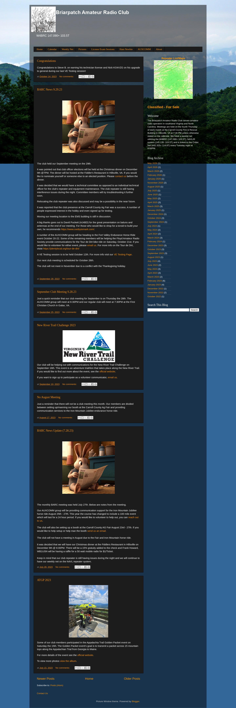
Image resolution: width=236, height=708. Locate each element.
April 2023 (152, 273)
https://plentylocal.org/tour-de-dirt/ (61, 248)
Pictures (82, 49)
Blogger (135, 701)
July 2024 (152, 226)
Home (40, 49)
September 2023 (156, 253)
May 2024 (152, 230)
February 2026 (155, 175)
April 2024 (152, 234)
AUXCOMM (144, 49)
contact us (120, 176)
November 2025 (155, 183)
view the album (68, 661)
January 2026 (154, 179)
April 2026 (152, 167)
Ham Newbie (126, 49)
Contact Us (42, 693)
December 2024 (155, 214)
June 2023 (153, 265)
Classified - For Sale (163, 107)
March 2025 (153, 206)
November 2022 (155, 292)
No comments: (66, 76)
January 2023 (154, 284)
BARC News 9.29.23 (49, 89)
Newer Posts (45, 678)
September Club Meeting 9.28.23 (56, 291)
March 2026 (153, 171)
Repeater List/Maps (173, 58)
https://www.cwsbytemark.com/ (77, 229)
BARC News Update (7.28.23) (55, 430)
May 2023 (152, 269)
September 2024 (156, 222)
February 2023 (155, 281)
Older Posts (132, 678)
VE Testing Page (123, 254)
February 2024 (155, 241)
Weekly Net (67, 49)
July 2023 (152, 261)
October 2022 (154, 296)
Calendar (52, 49)
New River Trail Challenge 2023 (56, 325)
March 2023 (153, 277)
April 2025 (152, 202)
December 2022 (155, 288)
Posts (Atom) (56, 685)
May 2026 (152, 163)
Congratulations (46, 61)
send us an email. (96, 531)
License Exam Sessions (103, 49)
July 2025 (152, 190)
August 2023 (154, 257)
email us (91, 245)
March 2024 (153, 237)
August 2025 (154, 186)
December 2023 (155, 245)
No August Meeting (48, 397)
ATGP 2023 (44, 580)
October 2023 (154, 249)
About (159, 49)
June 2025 (153, 194)
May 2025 (152, 198)
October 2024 (154, 218)
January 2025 (154, 210)
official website (107, 371)
